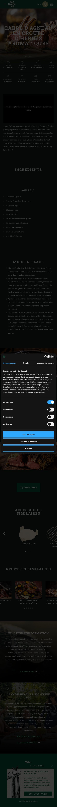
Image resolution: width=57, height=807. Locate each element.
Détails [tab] (26, 363)
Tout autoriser (28, 434)
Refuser (28, 448)
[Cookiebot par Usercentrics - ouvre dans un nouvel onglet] (43, 356)
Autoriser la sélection (28, 441)
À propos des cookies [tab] (45, 363)
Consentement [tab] (9, 363)
